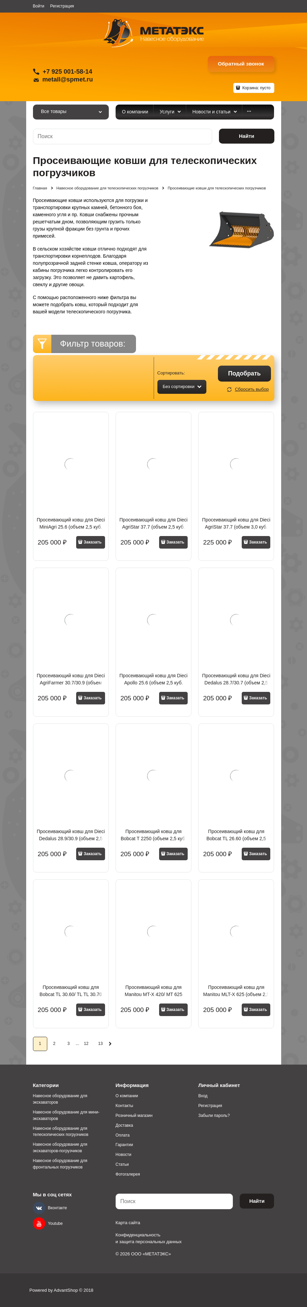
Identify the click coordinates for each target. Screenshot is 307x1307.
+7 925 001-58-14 (67, 71)
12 (86, 1043)
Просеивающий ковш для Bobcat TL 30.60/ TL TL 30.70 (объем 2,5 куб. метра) (70, 994)
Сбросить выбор (252, 389)
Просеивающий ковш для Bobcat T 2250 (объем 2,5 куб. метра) (153, 838)
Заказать (93, 542)
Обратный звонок (241, 64)
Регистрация (62, 6)
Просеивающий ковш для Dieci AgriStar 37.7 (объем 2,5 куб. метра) (153, 527)
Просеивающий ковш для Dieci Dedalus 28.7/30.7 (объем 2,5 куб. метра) (236, 683)
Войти (39, 6)
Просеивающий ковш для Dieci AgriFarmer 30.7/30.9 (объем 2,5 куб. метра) (71, 683)
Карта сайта (128, 1222)
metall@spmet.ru (67, 79)
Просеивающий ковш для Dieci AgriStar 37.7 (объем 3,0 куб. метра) (236, 527)
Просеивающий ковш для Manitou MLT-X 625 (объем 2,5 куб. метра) (236, 994)
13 (100, 1043)
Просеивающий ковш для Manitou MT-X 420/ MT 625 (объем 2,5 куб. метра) (153, 994)
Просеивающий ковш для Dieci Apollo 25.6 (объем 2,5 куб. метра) (153, 683)
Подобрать (244, 373)
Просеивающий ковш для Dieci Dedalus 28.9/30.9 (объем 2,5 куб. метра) (71, 838)
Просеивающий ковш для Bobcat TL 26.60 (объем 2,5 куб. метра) (236, 838)
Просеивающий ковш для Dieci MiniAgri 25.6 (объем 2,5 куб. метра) (71, 527)
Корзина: (255, 88)
